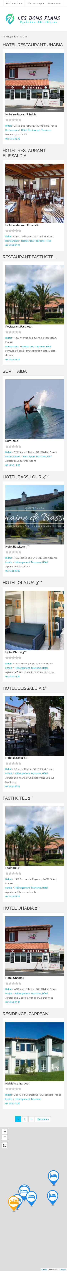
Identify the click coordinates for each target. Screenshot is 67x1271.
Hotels (8, 562)
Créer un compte (35, 3)
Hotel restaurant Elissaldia (24, 153)
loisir (25, 456)
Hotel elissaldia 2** (25, 688)
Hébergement (22, 562)
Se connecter (54, 3)
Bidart (8, 125)
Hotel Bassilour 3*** (26, 476)
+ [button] (5, 1132)
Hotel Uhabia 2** (21, 908)
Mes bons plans (14, 3)
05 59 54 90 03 (12, 245)
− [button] (5, 1137)
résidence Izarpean (25, 1013)
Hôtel (24, 130)
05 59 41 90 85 (12, 570)
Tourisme (46, 130)
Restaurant (34, 130)
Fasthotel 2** (18, 798)
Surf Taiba (15, 371)
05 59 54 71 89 (12, 676)
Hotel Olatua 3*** (22, 582)
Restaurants (12, 130)
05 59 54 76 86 (12, 1103)
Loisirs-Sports (12, 456)
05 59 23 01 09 (12, 359)
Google (63, 1269)
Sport (32, 456)
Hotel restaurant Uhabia (33, 44)
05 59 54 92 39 (12, 138)
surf (49, 456)
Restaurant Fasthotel (29, 256)
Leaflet (44, 1269)
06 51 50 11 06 (12, 465)
